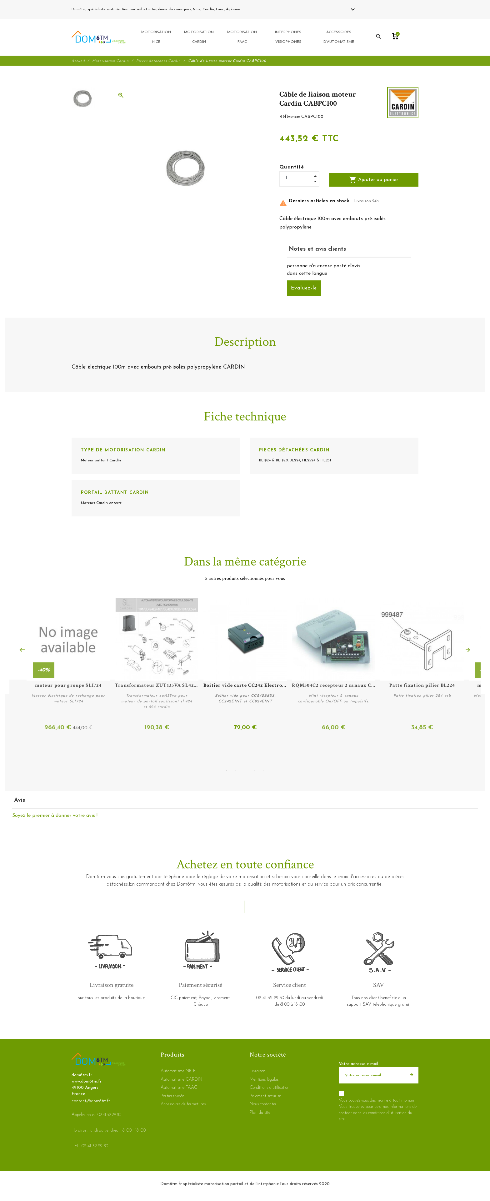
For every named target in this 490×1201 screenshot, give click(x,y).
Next (468, 650)
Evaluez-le (304, 289)
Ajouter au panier (373, 181)
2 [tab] (235, 770)
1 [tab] (226, 770)
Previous (22, 650)
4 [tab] (254, 770)
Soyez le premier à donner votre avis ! (55, 815)
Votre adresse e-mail (358, 1063)
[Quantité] (299, 179)
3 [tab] (245, 770)
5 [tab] (264, 770)
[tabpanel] (245, 665)
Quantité (291, 168)
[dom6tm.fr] (99, 37)
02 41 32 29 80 (257, 9)
